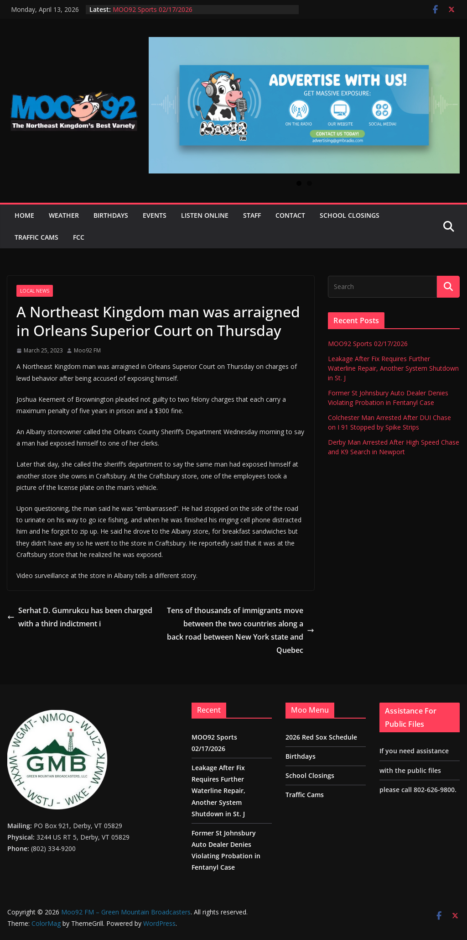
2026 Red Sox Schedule (321, 737)
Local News (34, 291)
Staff (252, 215)
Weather (64, 215)
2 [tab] (309, 183)
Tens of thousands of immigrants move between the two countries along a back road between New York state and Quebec (240, 630)
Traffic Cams (36, 237)
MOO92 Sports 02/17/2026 (152, 9)
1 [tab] (298, 183)
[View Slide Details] (304, 105)
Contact (290, 215)
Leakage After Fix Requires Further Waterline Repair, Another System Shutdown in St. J (393, 368)
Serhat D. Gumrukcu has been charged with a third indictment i (79, 617)
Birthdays (110, 215)
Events (154, 215)
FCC (78, 237)
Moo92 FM (87, 350)
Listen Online (204, 215)
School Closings (349, 215)
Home (24, 215)
